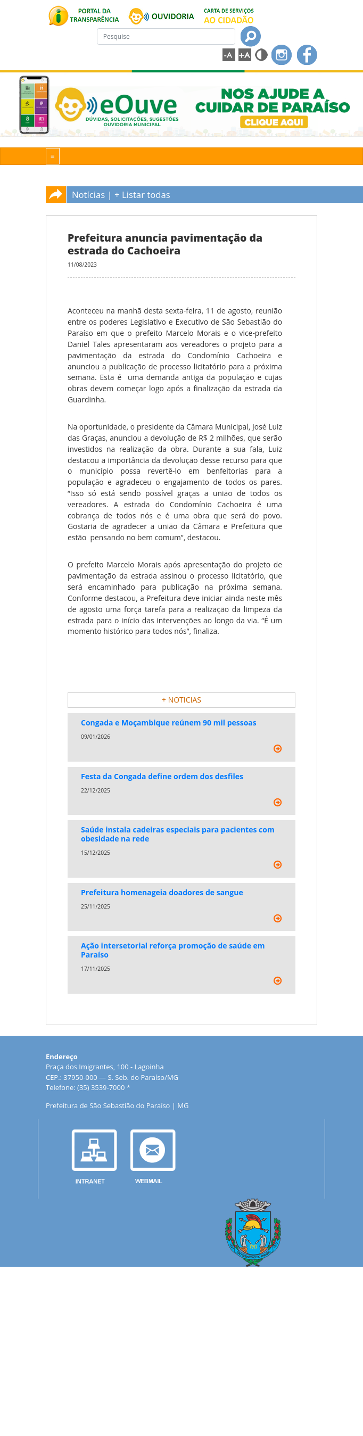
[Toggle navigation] (53, 156)
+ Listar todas (142, 194)
